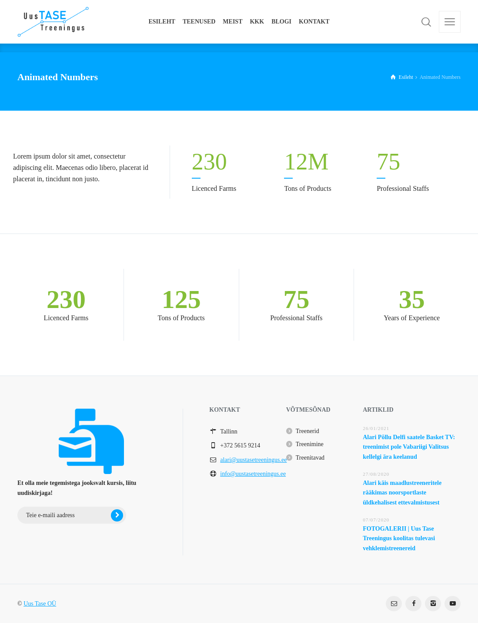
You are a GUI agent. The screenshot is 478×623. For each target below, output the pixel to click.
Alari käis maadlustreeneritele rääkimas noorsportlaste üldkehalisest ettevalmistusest (402, 493)
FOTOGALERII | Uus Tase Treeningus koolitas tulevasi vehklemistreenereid (399, 538)
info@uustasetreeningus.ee (253, 474)
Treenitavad (310, 457)
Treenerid (307, 431)
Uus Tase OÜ (39, 603)
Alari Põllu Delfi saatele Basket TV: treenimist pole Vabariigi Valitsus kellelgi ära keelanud (409, 447)
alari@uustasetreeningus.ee (253, 460)
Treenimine (310, 444)
